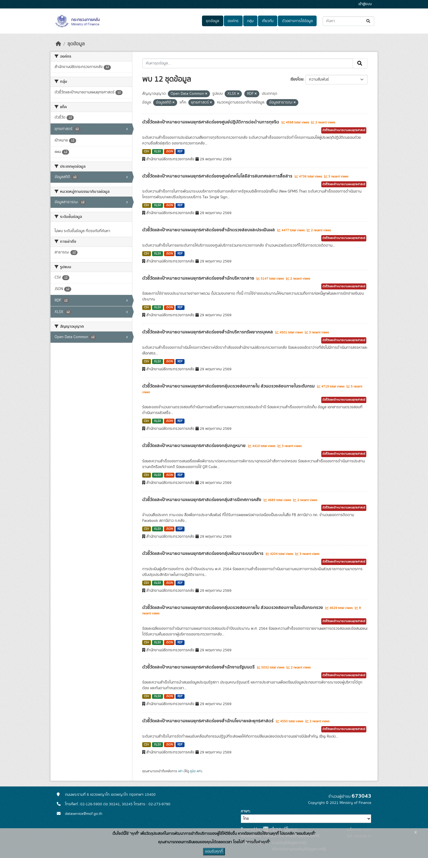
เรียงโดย (296, 79)
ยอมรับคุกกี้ (214, 851)
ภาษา (245, 811)
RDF (180, 151)
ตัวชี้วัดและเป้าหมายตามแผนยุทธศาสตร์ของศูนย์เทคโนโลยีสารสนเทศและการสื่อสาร (217, 176)
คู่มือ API (195, 771)
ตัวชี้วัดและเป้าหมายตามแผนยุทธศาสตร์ (343, 130)
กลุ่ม (250, 21)
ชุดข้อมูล (212, 21)
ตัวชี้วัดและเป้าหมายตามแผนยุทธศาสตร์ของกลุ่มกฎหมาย (194, 445)
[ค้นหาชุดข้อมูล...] (348, 21)
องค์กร (233, 21)
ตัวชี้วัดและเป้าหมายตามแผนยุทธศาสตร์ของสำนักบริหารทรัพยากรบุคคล (208, 332)
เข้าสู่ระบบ (365, 4)
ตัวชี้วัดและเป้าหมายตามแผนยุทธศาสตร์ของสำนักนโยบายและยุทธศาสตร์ (208, 720)
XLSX (157, 151)
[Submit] (368, 21)
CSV (146, 151)
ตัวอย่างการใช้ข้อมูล (297, 21)
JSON (169, 151)
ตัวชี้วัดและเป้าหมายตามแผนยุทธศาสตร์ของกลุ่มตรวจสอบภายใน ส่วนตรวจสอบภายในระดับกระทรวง (233, 607)
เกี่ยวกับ (268, 21)
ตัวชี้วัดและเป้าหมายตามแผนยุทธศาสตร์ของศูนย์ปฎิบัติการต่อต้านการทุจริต (211, 122)
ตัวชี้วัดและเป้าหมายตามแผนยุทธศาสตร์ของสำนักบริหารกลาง (198, 278)
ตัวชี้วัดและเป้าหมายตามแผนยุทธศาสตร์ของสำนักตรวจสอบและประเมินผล (209, 229)
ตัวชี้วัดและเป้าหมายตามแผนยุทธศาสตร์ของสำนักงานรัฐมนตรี (199, 667)
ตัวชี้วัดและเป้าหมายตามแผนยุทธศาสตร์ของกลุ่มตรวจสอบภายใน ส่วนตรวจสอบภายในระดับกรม (229, 386)
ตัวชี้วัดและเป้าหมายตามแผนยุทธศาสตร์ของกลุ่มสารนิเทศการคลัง (202, 499)
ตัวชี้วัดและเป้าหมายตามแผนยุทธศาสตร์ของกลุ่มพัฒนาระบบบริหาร (203, 553)
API (180, 771)
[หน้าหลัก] (58, 44)
